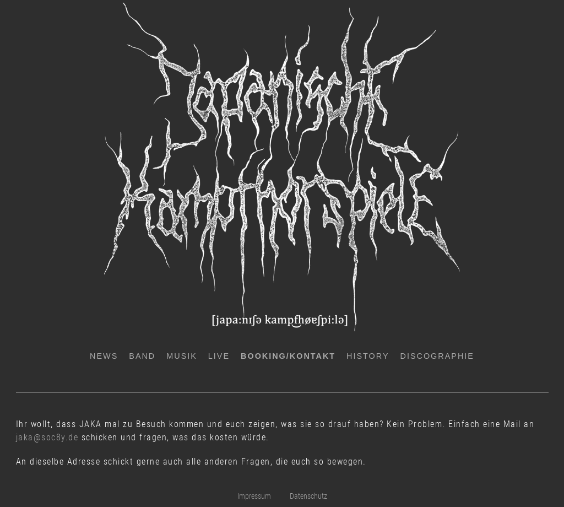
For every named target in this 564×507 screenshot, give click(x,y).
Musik (181, 356)
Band (142, 356)
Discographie (437, 356)
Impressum (254, 496)
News (104, 356)
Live (219, 356)
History (367, 356)
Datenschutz (308, 496)
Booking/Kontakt (288, 356)
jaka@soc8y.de (47, 437)
